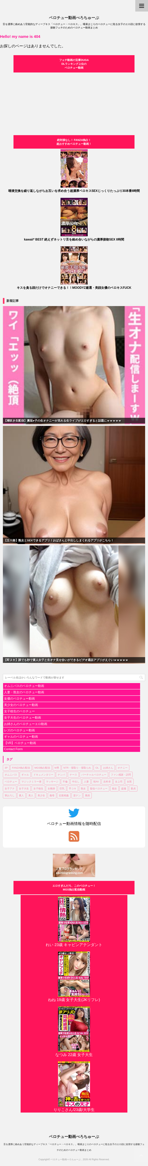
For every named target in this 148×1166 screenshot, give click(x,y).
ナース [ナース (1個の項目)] (73, 774)
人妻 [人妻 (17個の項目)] (86, 781)
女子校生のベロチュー (19, 711)
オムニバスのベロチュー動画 (24, 685)
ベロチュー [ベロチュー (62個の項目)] (11, 781)
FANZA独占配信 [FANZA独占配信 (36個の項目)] (21, 767)
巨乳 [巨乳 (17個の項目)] (62, 788)
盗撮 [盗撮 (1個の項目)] (123, 788)
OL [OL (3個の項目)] (97, 767)
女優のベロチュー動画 (19, 698)
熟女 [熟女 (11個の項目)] (83, 788)
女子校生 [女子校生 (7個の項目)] (38, 788)
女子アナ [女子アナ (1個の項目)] (10, 788)
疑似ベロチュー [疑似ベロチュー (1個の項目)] (99, 788)
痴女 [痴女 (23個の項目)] (114, 788)
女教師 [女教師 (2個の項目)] (51, 788)
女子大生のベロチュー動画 (22, 717)
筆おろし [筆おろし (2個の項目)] (10, 795)
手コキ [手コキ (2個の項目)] (72, 788)
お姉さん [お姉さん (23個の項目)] (108, 767)
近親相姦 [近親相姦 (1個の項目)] (64, 795)
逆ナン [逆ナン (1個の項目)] (77, 795)
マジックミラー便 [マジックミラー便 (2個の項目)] (31, 781)
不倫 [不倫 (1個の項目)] (65, 781)
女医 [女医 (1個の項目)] (129, 781)
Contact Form (13, 749)
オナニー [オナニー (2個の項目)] (123, 767)
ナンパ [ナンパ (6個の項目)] (61, 774)
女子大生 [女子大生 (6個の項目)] (24, 788)
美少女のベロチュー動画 (21, 705)
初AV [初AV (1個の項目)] (96, 781)
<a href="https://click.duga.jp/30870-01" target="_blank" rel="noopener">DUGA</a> (74, 101)
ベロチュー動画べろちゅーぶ (74, 18)
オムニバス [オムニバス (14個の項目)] (11, 774)
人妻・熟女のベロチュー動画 (24, 692)
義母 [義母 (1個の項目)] (52, 795)
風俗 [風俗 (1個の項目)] (87, 795)
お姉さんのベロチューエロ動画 (25, 724)
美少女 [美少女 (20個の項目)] (41, 795)
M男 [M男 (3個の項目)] (57, 767)
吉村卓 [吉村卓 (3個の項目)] (107, 781)
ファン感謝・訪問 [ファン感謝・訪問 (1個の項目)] (121, 774)
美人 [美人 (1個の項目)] (30, 795)
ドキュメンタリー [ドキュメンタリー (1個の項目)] (43, 774)
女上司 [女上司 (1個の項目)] (119, 781)
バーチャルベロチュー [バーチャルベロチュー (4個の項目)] (93, 774)
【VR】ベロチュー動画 (20, 743)
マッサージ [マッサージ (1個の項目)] (52, 781)
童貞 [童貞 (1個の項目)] (133, 788)
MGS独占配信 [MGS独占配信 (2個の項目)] (42, 767)
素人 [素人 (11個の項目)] (21, 795)
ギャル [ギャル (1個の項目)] (25, 774)
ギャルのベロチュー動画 (21, 736)
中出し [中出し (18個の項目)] (76, 781)
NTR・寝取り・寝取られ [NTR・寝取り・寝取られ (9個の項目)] (77, 767)
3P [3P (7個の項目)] (6, 767)
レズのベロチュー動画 (19, 730)
